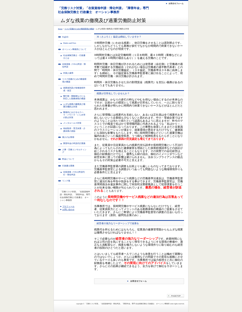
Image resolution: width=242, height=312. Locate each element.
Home (60, 29)
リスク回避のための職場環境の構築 (79, 29)
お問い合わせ (68, 209)
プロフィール (68, 206)
